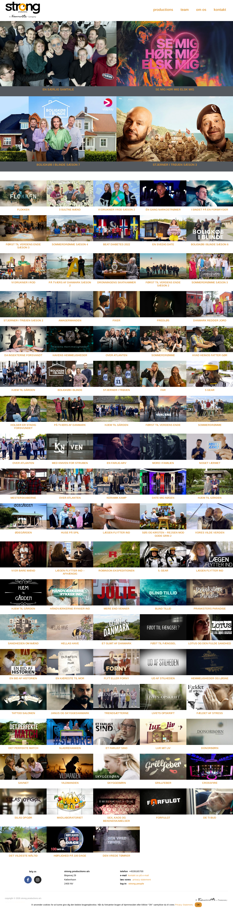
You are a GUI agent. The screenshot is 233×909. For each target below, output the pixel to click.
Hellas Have (70, 643)
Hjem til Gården (23, 608)
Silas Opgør (23, 817)
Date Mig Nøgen (163, 497)
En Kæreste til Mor (70, 678)
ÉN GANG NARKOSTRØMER (163, 209)
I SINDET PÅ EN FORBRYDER (209, 209)
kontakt (220, 10)
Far (163, 390)
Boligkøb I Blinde (70, 390)
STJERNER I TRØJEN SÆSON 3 (175, 164)
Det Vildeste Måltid (23, 855)
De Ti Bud (209, 817)
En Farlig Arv (116, 463)
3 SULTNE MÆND (70, 209)
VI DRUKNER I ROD (23, 282)
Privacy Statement (184, 904)
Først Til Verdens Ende (163, 425)
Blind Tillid (163, 608)
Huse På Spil (70, 532)
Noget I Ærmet (209, 463)
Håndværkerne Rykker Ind (70, 608)
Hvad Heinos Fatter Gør (209, 355)
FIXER (116, 320)
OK (198, 904)
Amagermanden (70, 320)
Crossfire (209, 783)
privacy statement (142, 879)
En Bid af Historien (23, 678)
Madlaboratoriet (70, 817)
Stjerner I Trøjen (116, 390)
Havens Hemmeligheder (70, 355)
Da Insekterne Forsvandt (23, 355)
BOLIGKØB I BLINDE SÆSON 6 (209, 244)
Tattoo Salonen (23, 713)
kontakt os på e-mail (138, 875)
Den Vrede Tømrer (116, 855)
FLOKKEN (23, 209)
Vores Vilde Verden (209, 532)
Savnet (23, 783)
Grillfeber (163, 783)
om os (201, 10)
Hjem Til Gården (23, 390)
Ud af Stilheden (163, 678)
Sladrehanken (70, 748)
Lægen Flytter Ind (116, 532)
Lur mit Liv (163, 748)
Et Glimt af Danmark (116, 643)
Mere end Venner (116, 608)
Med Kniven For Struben (70, 463)
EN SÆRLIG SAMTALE (58, 89)
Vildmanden (70, 783)
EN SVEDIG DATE (163, 244)
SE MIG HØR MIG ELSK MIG (174, 89)
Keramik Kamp (117, 497)
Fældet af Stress (210, 713)
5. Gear (163, 570)
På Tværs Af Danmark (70, 425)
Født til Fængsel (163, 643)
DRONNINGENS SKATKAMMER (116, 282)
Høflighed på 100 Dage (70, 855)
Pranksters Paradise (210, 608)
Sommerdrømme (163, 355)
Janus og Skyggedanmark (70, 713)
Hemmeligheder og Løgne (209, 678)
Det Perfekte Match (23, 748)
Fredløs (163, 320)
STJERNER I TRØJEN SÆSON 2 (23, 320)
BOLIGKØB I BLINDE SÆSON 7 (58, 164)
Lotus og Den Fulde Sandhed (209, 643)
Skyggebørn (116, 783)
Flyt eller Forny (116, 678)
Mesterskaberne (23, 497)
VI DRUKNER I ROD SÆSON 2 (116, 209)
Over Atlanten (116, 355)
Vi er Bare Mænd (23, 570)
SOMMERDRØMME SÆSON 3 (210, 282)
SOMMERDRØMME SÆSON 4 (70, 244)
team (185, 10)
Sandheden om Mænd (23, 643)
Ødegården (23, 532)
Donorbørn (209, 748)
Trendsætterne (116, 713)
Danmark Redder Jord (209, 320)
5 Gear (210, 390)
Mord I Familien (163, 463)
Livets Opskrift (163, 713)
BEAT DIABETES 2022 (116, 244)
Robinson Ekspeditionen (116, 570)
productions (163, 10)
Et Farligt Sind (117, 748)
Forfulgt (163, 817)
